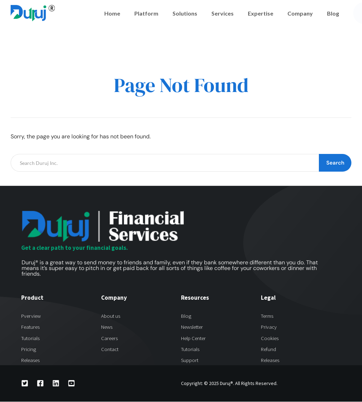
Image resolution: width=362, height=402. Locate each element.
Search (335, 162)
